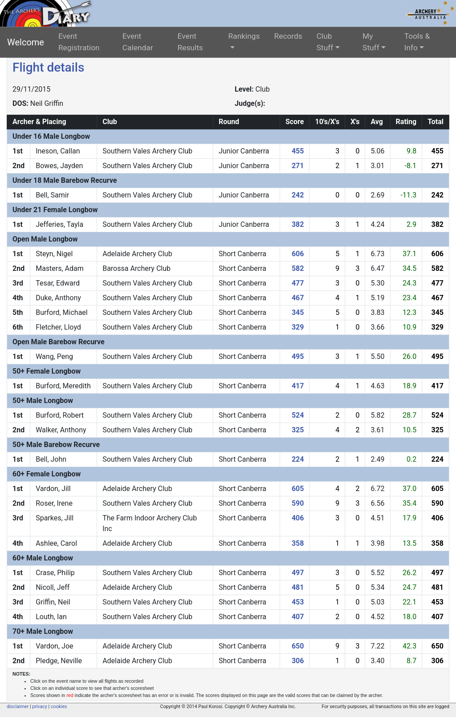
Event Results (190, 42)
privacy (39, 706)
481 (298, 587)
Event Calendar (137, 42)
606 (298, 254)
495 (298, 356)
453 (298, 602)
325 (298, 430)
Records (288, 36)
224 (298, 459)
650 (298, 646)
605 (298, 488)
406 (298, 518)
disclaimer (17, 706)
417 (298, 386)
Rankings (244, 36)
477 (298, 283)
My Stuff (370, 42)
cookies (59, 706)
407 (298, 616)
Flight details (48, 67)
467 (298, 298)
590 (298, 503)
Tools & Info (417, 42)
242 (298, 195)
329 (298, 327)
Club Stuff (325, 42)
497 (298, 572)
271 (298, 165)
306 (298, 661)
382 (298, 224)
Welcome (25, 42)
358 (298, 543)
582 (298, 268)
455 (298, 151)
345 (298, 312)
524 (298, 415)
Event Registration (79, 42)
